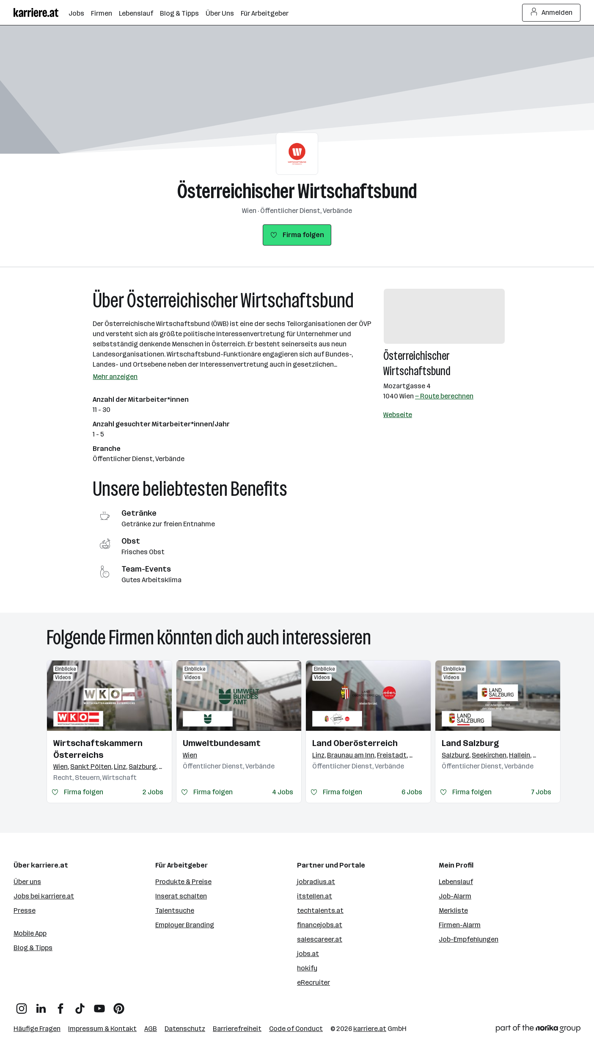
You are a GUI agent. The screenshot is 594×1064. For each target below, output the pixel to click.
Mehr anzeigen (115, 377)
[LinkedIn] (41, 1005)
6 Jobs (412, 792)
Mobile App (30, 933)
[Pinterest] (119, 1005)
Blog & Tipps (33, 948)
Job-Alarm (455, 896)
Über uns (27, 882)
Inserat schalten (181, 896)
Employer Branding (184, 925)
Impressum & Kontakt (102, 1029)
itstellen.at (314, 896)
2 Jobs (153, 792)
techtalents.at (320, 910)
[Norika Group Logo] (538, 1030)
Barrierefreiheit (237, 1029)
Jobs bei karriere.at (44, 896)
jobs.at (308, 954)
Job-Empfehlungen (468, 939)
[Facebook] (60, 1005)
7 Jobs (541, 792)
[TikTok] (80, 1005)
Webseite (397, 415)
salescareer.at (319, 939)
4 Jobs (282, 792)
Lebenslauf (456, 882)
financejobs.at (319, 925)
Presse (25, 910)
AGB (150, 1029)
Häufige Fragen (37, 1029)
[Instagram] (22, 1005)
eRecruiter (313, 982)
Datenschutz (185, 1029)
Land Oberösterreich (355, 743)
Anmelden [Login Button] (551, 13)
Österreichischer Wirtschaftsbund (297, 191)
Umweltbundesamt (222, 743)
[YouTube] (99, 1005)
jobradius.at (316, 882)
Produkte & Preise (183, 882)
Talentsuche (174, 910)
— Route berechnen (444, 396)
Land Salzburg (470, 743)
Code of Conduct (296, 1029)
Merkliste (453, 910)
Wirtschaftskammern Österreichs (98, 749)
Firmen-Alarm (460, 925)
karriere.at (369, 1029)
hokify (307, 968)
